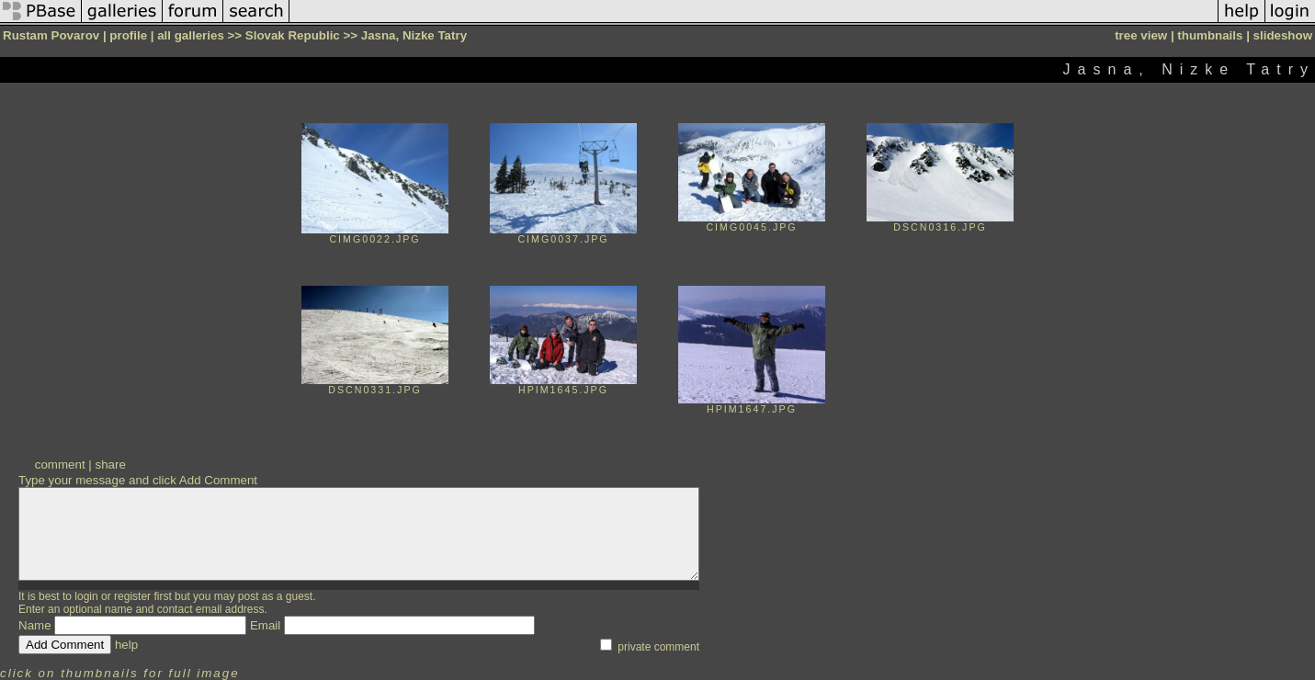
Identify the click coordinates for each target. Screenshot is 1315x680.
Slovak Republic (292, 35)
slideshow (1282, 35)
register (132, 596)
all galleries (190, 35)
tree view (1141, 35)
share (110, 464)
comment (60, 464)
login (85, 596)
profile (128, 35)
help (126, 645)
